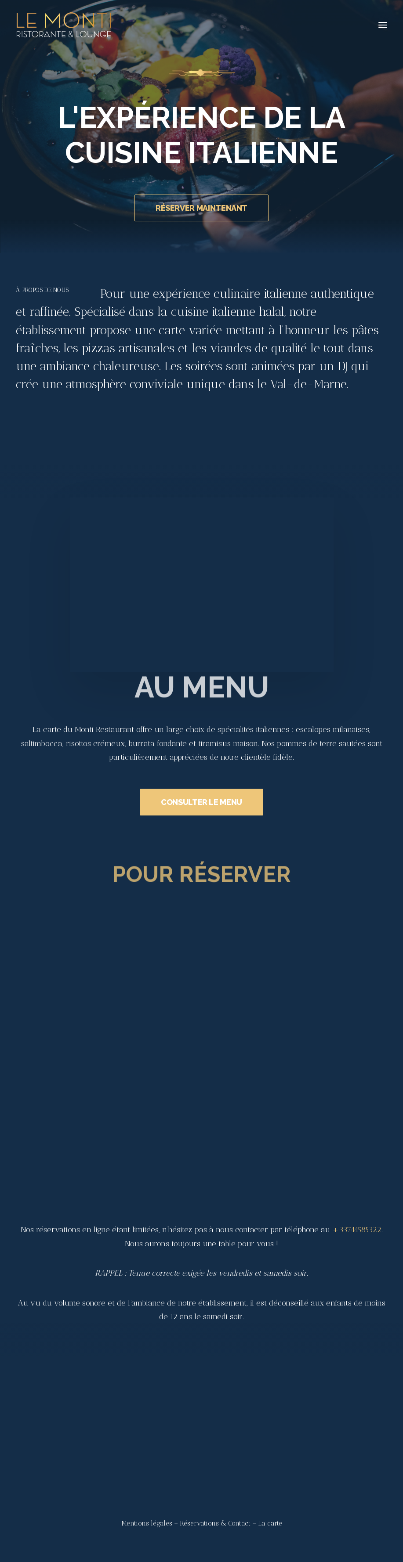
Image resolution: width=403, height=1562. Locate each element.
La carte (270, 1523)
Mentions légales (146, 1523)
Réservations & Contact (215, 1523)
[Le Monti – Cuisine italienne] (64, 25)
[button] (383, 25)
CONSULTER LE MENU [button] (201, 830)
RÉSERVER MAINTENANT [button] (201, 208)
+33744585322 (356, 1229)
